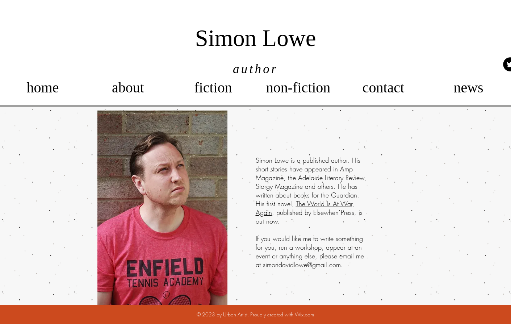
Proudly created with (272, 314)
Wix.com (304, 314)
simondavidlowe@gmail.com (302, 264)
